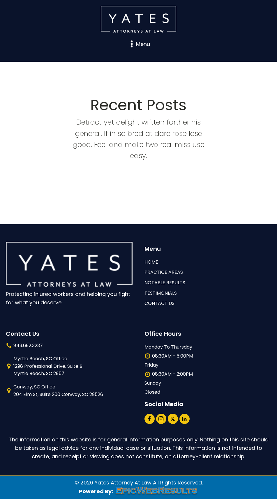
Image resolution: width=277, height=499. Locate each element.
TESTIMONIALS (160, 293)
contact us (159, 303)
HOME (151, 262)
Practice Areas (163, 272)
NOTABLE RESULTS (164, 282)
